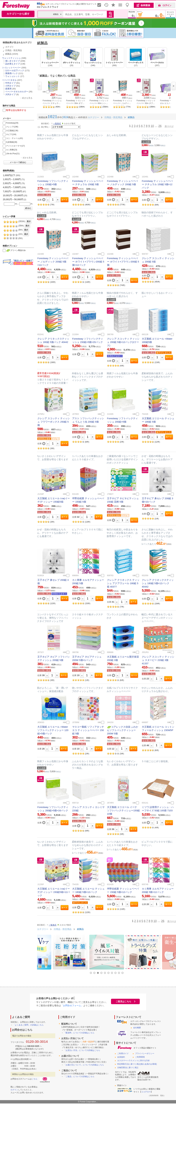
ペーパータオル (9, 80)
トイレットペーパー (11, 67)
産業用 (8, 88)
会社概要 (137, 1028)
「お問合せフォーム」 (72, 1005)
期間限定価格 (44, 439)
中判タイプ (10, 83)
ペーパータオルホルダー (16, 91)
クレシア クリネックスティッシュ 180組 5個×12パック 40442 (158, 583)
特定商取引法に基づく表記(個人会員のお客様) (137, 1064)
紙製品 (8, 54)
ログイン (14, 1090)
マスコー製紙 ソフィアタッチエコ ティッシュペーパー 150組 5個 (88, 730)
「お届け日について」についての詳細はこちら (84, 1065)
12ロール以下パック (14, 70)
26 (160, 126)
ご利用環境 (140, 1057)
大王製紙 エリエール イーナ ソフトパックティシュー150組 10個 (123, 810)
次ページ (169, 126)
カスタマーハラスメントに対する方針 (133, 1060)
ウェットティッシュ (11, 58)
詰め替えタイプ (12, 64)
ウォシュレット (12, 76)
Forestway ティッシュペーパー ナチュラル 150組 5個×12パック (157, 184)
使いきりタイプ (12, 61)
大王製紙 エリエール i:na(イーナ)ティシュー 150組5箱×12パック (53, 892)
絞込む (28, 208)
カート (64, 200)
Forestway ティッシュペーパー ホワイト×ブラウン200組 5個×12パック (88, 261)
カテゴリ (9, 47)
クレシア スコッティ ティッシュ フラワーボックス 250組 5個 (53, 421)
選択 (29, 221)
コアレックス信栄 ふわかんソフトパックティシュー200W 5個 (122, 730)
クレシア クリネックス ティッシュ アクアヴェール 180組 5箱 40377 (123, 583)
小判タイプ (10, 86)
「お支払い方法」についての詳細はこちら (82, 1050)
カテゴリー (42, 929)
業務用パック (11, 73)
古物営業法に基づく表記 (127, 1067)
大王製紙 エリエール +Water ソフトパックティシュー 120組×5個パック (52, 730)
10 (152, 126)
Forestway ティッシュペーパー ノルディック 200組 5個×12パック (52, 261)
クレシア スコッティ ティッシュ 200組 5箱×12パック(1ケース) (123, 342)
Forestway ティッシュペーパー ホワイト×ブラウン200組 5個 (123, 261)
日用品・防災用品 (13, 50)
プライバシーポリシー (144, 1053)
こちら (34, 1079)
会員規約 (121, 1057)
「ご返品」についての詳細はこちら (79, 1076)
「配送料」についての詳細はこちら (79, 1033)
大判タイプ (10, 94)
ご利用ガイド (123, 1053)
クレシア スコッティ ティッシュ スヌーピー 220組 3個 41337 (158, 660)
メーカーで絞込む (18, 162)
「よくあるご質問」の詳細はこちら (28, 1025)
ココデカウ (146, 1092)
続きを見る (27, 98)
